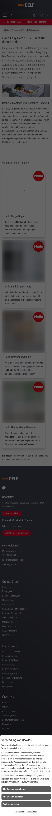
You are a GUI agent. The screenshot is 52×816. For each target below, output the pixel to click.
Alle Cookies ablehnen (13, 796)
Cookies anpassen (11, 804)
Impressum (20, 812)
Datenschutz (32, 812)
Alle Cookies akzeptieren (14, 789)
